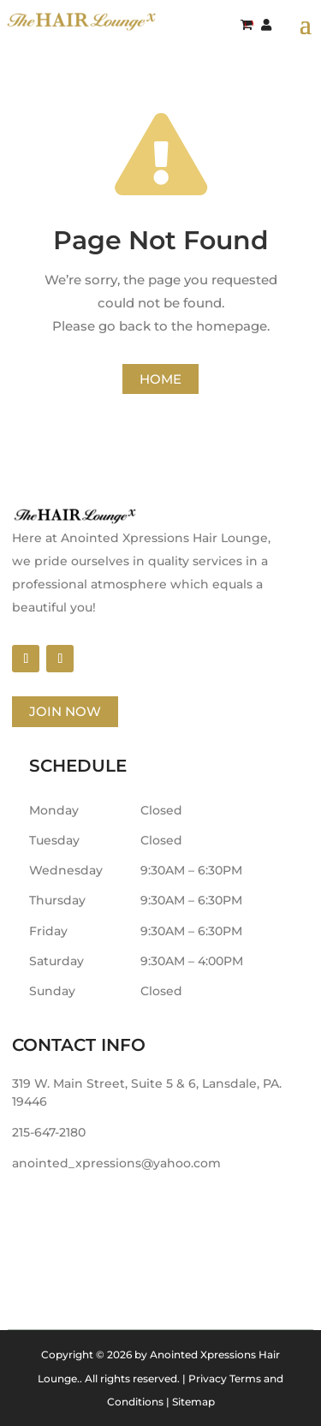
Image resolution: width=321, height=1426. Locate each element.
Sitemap (193, 1401)
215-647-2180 (49, 1132)
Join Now (65, 711)
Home (160, 379)
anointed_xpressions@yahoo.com (116, 1163)
